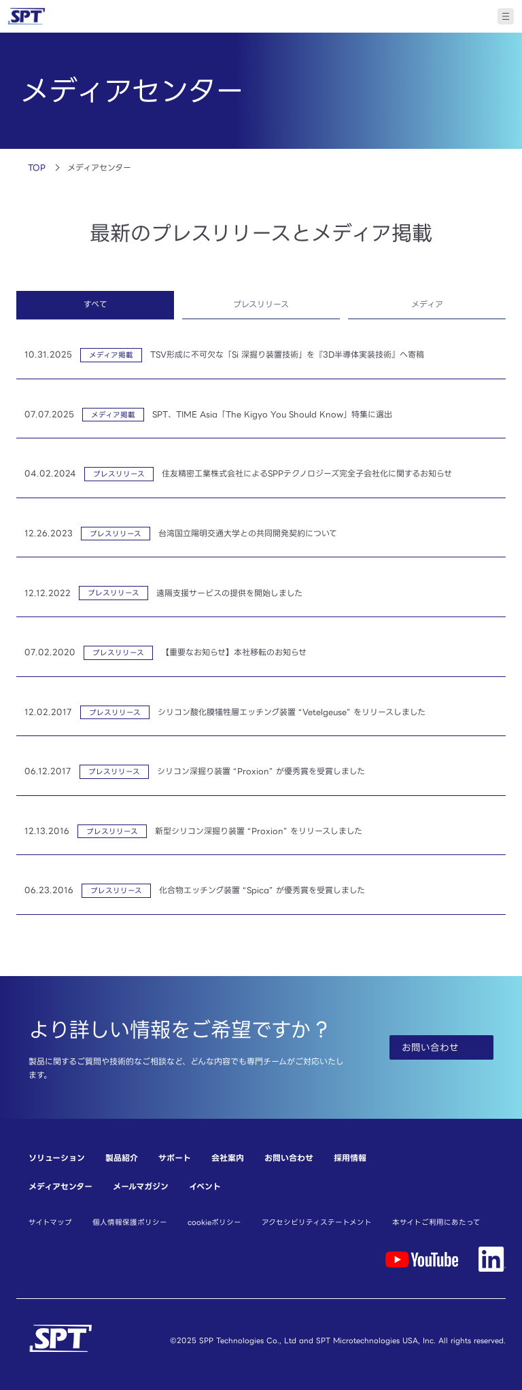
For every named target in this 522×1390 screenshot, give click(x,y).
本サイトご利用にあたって (436, 1222)
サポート (174, 1157)
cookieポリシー (214, 1222)
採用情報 (350, 1157)
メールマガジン (141, 1186)
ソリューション (57, 1157)
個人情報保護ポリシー (129, 1222)
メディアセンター (60, 1186)
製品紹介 (121, 1157)
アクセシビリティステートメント (317, 1222)
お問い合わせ (288, 1157)
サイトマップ (50, 1222)
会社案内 (227, 1157)
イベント (205, 1186)
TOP (37, 167)
